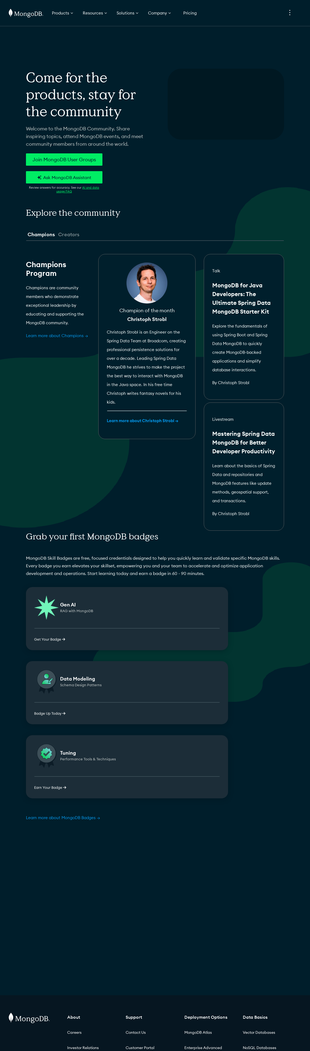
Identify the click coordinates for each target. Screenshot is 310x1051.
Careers (74, 1032)
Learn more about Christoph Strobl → (142, 420)
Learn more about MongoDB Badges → (63, 817)
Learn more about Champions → (57, 335)
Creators (68, 235)
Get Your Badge (49, 639)
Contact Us (136, 1032)
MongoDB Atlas (198, 1032)
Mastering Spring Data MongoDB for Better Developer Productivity (243, 442)
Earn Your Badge (50, 787)
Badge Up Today (49, 713)
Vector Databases (259, 1032)
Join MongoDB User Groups (64, 159)
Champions (41, 235)
